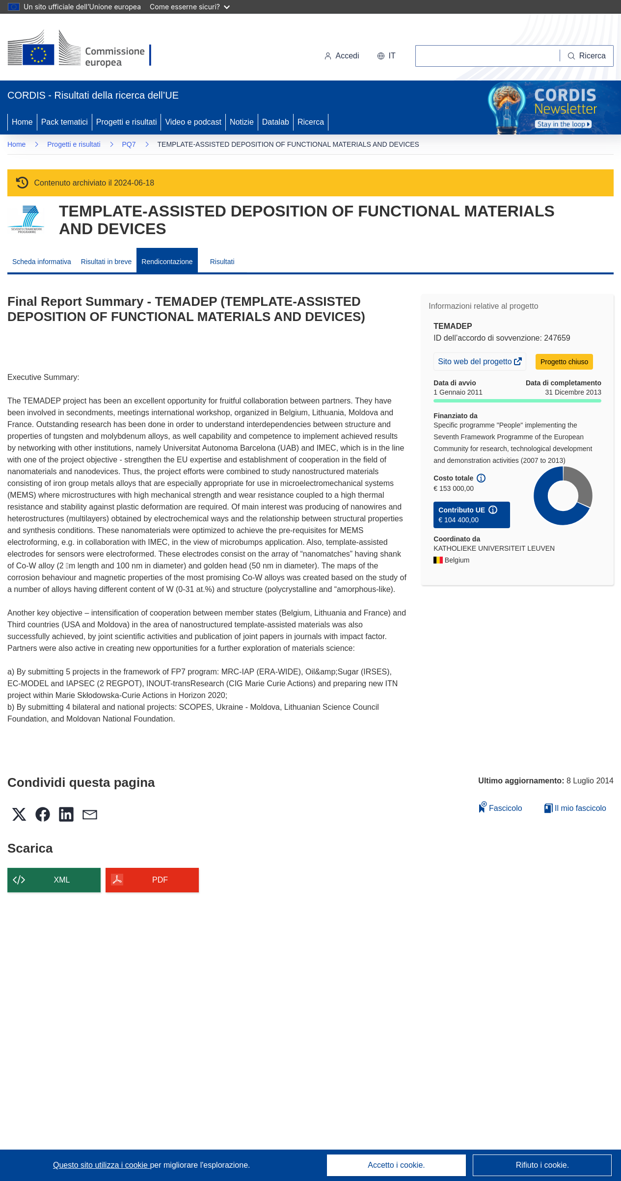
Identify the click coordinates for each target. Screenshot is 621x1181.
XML (62, 880)
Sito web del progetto (475, 363)
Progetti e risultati (126, 122)
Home (22, 122)
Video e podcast (193, 122)
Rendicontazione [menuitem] (166, 262)
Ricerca (310, 122)
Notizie (242, 122)
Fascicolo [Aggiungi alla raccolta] (500, 806)
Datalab (275, 122)
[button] (386, 56)
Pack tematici (64, 122)
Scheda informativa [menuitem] (41, 262)
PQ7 (129, 144)
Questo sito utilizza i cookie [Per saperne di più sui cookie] (101, 1165)
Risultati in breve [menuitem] (106, 262)
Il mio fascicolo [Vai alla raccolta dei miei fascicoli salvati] (575, 808)
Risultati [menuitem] (222, 262)
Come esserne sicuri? (190, 6)
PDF (160, 880)
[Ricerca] (587, 56)
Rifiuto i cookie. (542, 1165)
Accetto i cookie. (396, 1165)
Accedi (341, 56)
